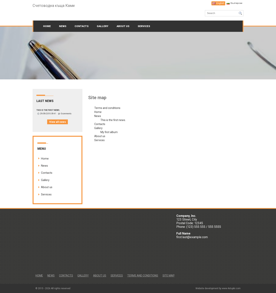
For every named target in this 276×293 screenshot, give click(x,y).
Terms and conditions (107, 107)
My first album (109, 132)
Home (47, 26)
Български (236, 3)
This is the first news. (48, 110)
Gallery (102, 26)
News (62, 26)
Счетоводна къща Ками (54, 5)
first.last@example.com (192, 237)
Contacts (82, 26)
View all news (57, 121)
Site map (169, 275)
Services (144, 26)
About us (123, 26)
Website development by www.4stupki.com (218, 288)
